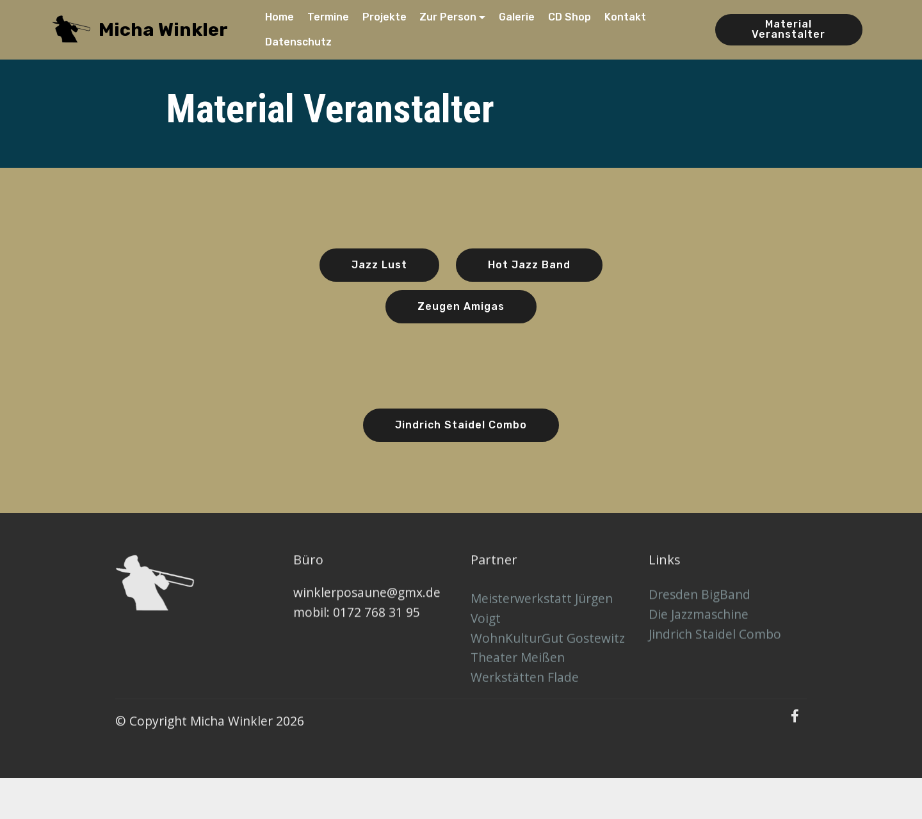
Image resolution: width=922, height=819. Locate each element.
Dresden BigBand (699, 615)
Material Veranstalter (788, 29)
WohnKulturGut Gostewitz (548, 673)
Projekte (384, 17)
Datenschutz (298, 42)
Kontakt (625, 17)
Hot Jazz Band (529, 266)
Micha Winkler (163, 30)
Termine (328, 17)
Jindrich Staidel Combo (461, 426)
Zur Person (447, 17)
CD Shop (569, 17)
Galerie (517, 17)
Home (279, 17)
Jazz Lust (379, 266)
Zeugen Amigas (461, 308)
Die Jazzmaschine (698, 635)
